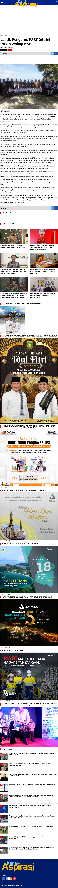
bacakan (4, 50)
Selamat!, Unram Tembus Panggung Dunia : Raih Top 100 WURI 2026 (32, 784)
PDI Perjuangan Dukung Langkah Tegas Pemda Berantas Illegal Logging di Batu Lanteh (42, 247)
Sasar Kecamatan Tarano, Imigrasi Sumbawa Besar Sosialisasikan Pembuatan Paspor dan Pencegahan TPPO (31, 795)
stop (9, 50)
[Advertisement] (29, 13)
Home (1, 35)
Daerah (5, 35)
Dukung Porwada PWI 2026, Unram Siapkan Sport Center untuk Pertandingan (42, 295)
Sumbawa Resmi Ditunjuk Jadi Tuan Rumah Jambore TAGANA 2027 (31, 826)
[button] (56, 1)
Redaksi (4, 885)
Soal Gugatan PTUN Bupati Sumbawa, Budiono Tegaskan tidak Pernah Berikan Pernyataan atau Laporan (14, 295)
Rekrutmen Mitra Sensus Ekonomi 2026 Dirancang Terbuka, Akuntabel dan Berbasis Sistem (13, 271)
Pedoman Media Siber (15, 885)
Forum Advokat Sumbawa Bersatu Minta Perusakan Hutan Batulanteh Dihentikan (42, 271)
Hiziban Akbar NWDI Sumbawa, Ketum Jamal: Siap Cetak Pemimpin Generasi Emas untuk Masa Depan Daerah (31, 848)
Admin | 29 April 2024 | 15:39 (6, 47)
